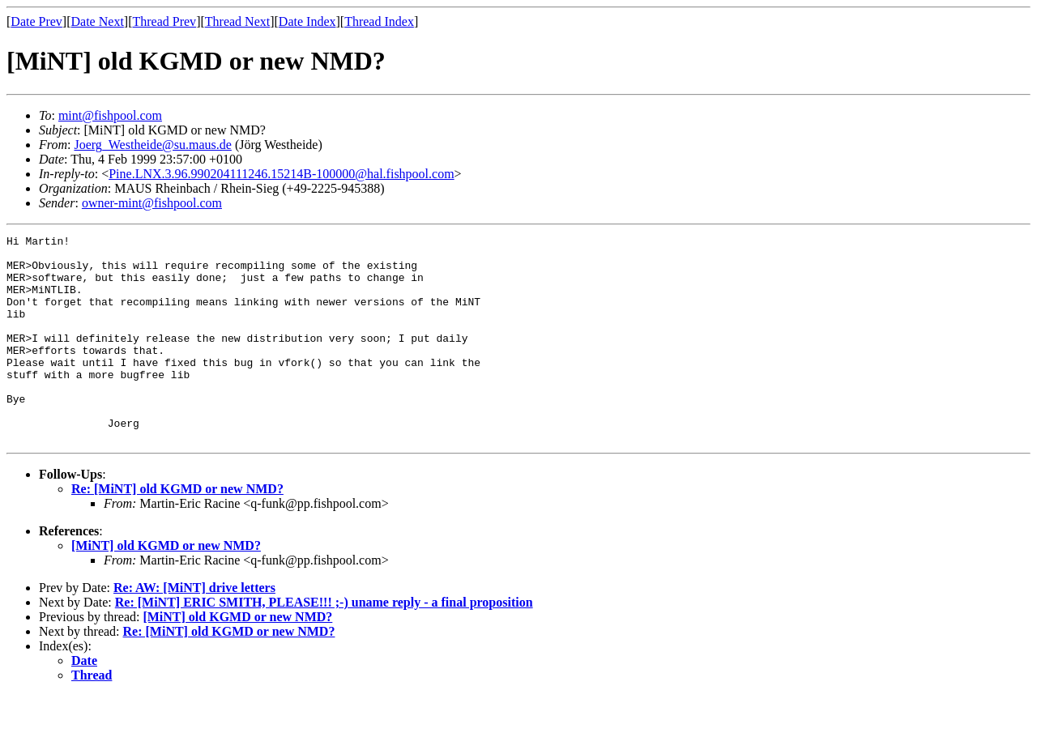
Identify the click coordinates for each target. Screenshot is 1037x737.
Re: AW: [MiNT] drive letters (194, 629)
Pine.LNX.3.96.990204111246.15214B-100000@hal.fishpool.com (281, 174)
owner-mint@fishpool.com (152, 203)
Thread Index (379, 21)
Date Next (97, 21)
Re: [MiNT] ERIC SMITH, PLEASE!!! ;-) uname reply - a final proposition (324, 643)
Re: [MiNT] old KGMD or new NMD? (177, 530)
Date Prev (36, 21)
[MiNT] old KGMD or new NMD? (166, 587)
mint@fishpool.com (110, 115)
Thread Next (237, 21)
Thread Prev (164, 21)
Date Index (307, 21)
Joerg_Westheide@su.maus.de (152, 144)
